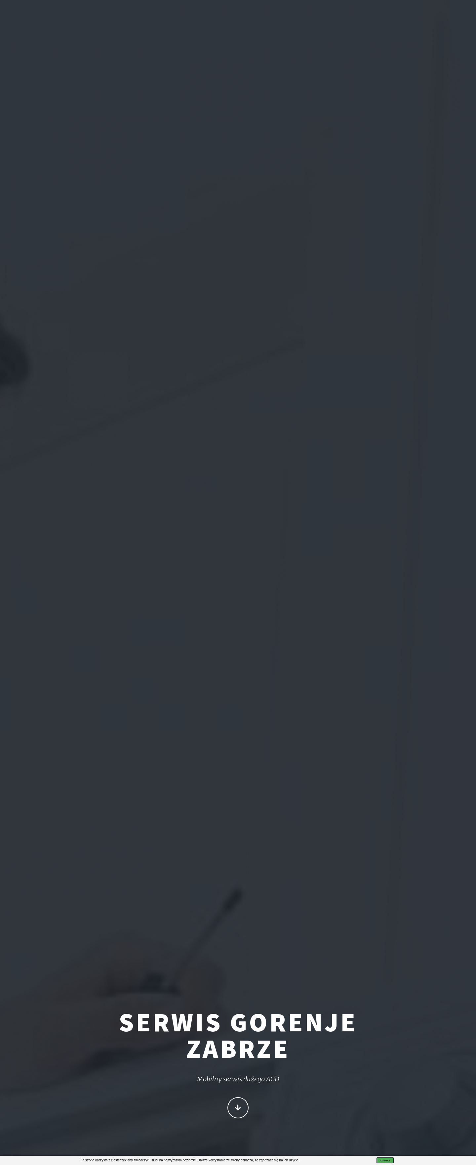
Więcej (238, 1108)
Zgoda (385, 1160)
